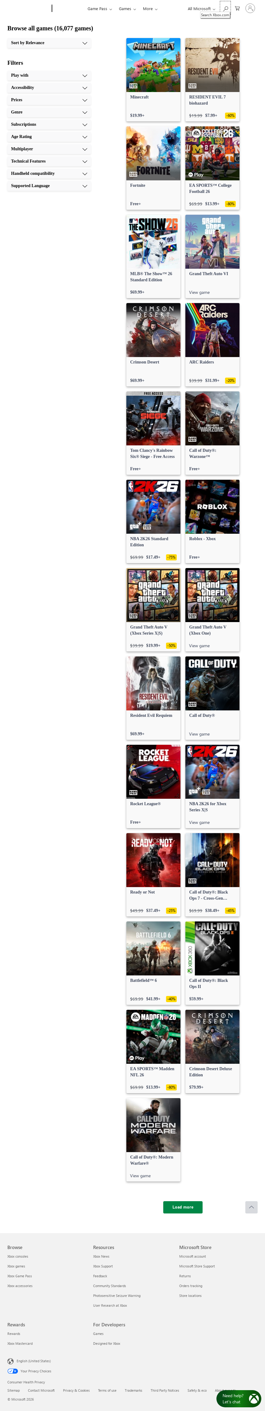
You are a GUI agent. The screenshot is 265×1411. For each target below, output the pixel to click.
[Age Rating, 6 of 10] (49, 137)
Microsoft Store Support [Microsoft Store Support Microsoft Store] (197, 1266)
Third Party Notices (165, 1390)
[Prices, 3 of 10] (49, 100)
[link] (153, 79)
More (148, 8)
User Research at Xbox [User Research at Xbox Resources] (110, 1305)
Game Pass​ (97, 8)
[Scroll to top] (251, 1207)
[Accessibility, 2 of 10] (49, 88)
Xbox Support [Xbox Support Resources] (103, 1266)
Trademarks (133, 1390)
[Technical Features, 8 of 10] (49, 161)
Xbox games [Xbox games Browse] (16, 1266)
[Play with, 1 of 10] (49, 75)
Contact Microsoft (41, 1390)
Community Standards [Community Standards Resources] (109, 1286)
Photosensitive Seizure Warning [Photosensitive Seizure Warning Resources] (116, 1296)
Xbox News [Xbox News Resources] (101, 1256)
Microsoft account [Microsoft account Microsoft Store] (192, 1256)
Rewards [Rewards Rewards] (13, 1334)
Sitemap (13, 1390)
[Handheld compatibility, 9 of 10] (49, 174)
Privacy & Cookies (76, 1390)
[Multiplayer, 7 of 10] (49, 149)
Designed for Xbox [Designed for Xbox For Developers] (106, 1343)
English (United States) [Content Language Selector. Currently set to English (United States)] (34, 1361)
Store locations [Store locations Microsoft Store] (190, 1296)
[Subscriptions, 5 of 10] (49, 124)
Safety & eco (197, 1390)
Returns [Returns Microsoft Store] (185, 1276)
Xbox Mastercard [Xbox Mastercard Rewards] (20, 1343)
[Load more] (183, 1207)
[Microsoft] (28, 8)
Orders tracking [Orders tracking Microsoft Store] (190, 1286)
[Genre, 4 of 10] (49, 112)
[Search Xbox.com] (225, 8)
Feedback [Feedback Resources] (100, 1276)
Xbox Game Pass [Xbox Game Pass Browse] (19, 1276)
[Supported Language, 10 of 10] (49, 186)
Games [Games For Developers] (98, 1334)
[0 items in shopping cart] (237, 8)
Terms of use (107, 1390)
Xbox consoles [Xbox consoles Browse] (17, 1256)
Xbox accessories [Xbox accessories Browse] (20, 1286)
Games (125, 8)
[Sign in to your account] (250, 8)
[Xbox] (69, 8)
